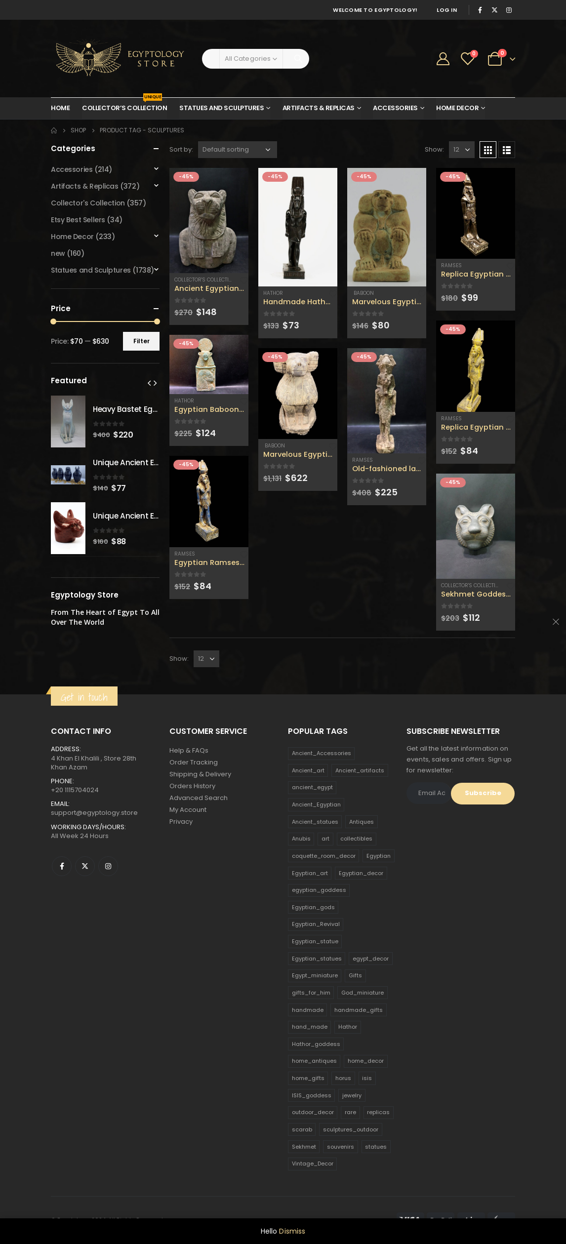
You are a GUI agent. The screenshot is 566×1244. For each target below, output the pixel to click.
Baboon (274, 445)
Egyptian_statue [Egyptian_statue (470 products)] (315, 941)
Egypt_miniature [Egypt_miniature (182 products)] (315, 975)
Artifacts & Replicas (319, 108)
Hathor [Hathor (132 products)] (347, 1027)
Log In (447, 10)
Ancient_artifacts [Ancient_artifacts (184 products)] (359, 770)
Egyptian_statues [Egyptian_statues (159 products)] (317, 959)
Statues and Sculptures (221, 108)
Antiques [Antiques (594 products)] (361, 822)
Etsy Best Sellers (78, 220)
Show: (434, 149)
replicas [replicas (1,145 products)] (378, 1112)
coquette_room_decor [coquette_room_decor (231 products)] (324, 856)
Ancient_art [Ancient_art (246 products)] (308, 770)
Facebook (62, 866)
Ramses (184, 554)
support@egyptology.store (94, 812)
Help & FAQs (188, 750)
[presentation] (149, 382)
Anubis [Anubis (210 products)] (301, 839)
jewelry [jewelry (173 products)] (352, 1095)
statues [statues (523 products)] (376, 1147)
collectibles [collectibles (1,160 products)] (356, 839)
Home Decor (457, 108)
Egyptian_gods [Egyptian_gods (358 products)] (313, 907)
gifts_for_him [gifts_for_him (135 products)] (311, 993)
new (58, 253)
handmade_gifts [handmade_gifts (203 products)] (358, 1010)
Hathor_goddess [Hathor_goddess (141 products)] (316, 1044)
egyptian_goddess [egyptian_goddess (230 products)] (319, 890)
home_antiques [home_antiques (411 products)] (314, 1061)
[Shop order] (237, 149)
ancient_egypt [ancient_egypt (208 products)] (312, 787)
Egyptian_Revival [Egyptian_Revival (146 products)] (316, 924)
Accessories (395, 108)
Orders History (192, 786)
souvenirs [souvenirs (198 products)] (340, 1147)
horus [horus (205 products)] (343, 1078)
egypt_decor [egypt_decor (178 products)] (371, 959)
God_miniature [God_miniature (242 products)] (362, 993)
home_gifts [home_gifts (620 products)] (308, 1078)
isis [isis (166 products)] (367, 1078)
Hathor (184, 400)
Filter (141, 341)
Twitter (85, 866)
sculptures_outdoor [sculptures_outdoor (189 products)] (350, 1129)
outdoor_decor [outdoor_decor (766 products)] (313, 1112)
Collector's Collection (205, 279)
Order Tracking (193, 762)
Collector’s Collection (124, 105)
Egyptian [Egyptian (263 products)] (378, 856)
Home (60, 108)
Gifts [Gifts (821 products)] (355, 975)
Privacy (181, 821)
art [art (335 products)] (325, 839)
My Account (187, 809)
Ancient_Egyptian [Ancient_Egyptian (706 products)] (316, 804)
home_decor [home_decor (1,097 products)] (366, 1061)
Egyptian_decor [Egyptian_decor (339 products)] (361, 873)
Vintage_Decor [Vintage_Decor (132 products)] (312, 1163)
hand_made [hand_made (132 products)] (309, 1027)
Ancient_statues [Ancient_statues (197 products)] (315, 822)
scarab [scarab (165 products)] (302, 1129)
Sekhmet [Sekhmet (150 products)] (304, 1147)
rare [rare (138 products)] (350, 1112)
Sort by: (181, 149)
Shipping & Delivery (200, 774)
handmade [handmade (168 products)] (307, 1010)
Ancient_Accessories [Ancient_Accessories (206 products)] (321, 753)
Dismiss (292, 1231)
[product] (208, 220)
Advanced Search (198, 798)
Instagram (108, 866)
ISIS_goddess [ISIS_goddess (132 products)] (311, 1095)
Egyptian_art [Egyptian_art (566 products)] (310, 873)
